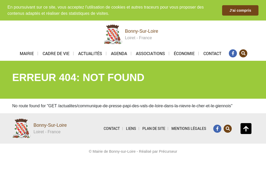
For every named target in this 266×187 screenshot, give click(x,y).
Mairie (27, 53)
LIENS (131, 128)
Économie (184, 53)
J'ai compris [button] (240, 10)
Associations (150, 53)
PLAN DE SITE (153, 128)
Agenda (119, 53)
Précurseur (168, 151)
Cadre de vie (56, 53)
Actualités (90, 53)
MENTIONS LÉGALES (188, 128)
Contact (212, 53)
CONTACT (112, 128)
